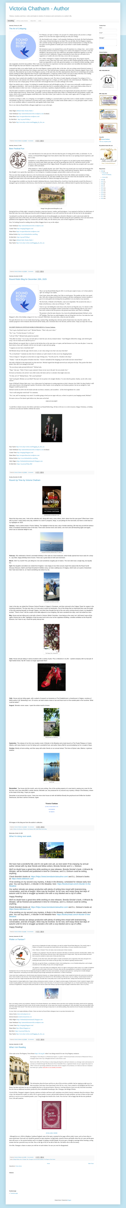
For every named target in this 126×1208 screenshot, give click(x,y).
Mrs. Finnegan (23, 1159)
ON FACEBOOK (52, 809)
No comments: (31, 827)
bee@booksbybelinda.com (25, 1016)
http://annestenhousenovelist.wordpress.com (31, 113)
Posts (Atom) (19, 1166)
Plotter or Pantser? (17, 939)
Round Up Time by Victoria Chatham (24, 480)
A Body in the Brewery (17, 829)
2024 (102, 182)
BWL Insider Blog (37, 829)
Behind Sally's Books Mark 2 (25, 110)
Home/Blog (11, 21)
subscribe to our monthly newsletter (52, 1067)
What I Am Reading (17, 1047)
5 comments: (31, 271)
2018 (102, 194)
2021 (102, 188)
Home (48, 1163)
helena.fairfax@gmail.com (23, 1014)
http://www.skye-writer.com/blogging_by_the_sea (30, 122)
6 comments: (31, 140)
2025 (102, 179)
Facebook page (14, 1193)
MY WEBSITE (52, 811)
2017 (102, 196)
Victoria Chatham (105, 139)
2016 (102, 198)
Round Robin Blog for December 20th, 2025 (28, 279)
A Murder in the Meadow (28, 829)
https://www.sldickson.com (23, 879)
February (104, 172)
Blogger (69, 1200)
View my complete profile (105, 141)
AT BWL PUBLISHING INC (51, 806)
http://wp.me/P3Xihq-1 (24, 119)
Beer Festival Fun (16, 148)
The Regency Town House (49, 1159)
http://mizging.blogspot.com (25, 228)
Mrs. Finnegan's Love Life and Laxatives (35, 1159)
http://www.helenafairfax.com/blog (28, 234)
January (104, 177)
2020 (102, 190)
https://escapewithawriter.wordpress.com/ (28, 116)
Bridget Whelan (16, 1159)
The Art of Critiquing (17, 28)
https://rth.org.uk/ (40, 1053)
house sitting (44, 829)
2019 (102, 192)
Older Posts (91, 1163)
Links (39, 21)
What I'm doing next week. (20, 836)
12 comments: (31, 1039)
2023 (102, 184)
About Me (33, 21)
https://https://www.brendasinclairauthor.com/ (49, 877)
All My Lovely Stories (22, 21)
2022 (102, 186)
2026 (102, 171)
